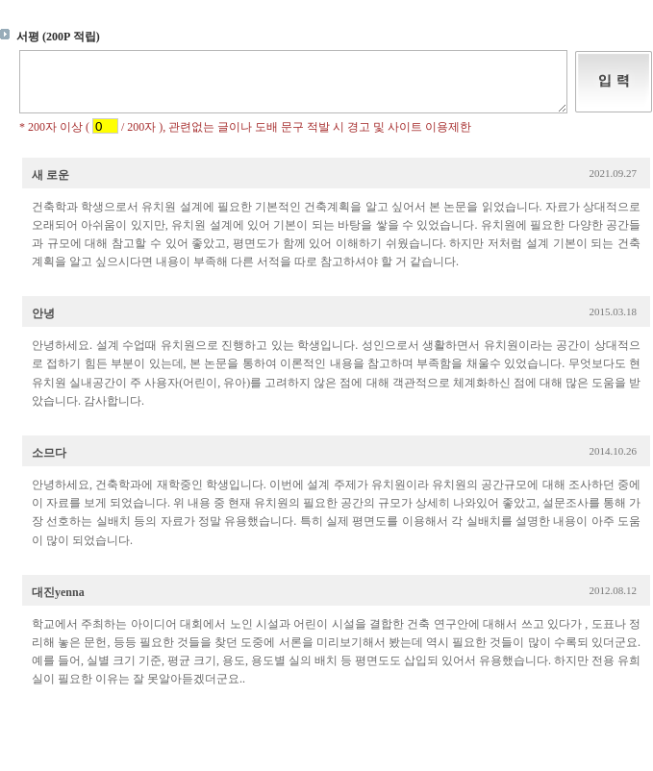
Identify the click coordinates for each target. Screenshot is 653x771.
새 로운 (50, 186)
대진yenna (58, 603)
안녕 (43, 325)
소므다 (49, 464)
